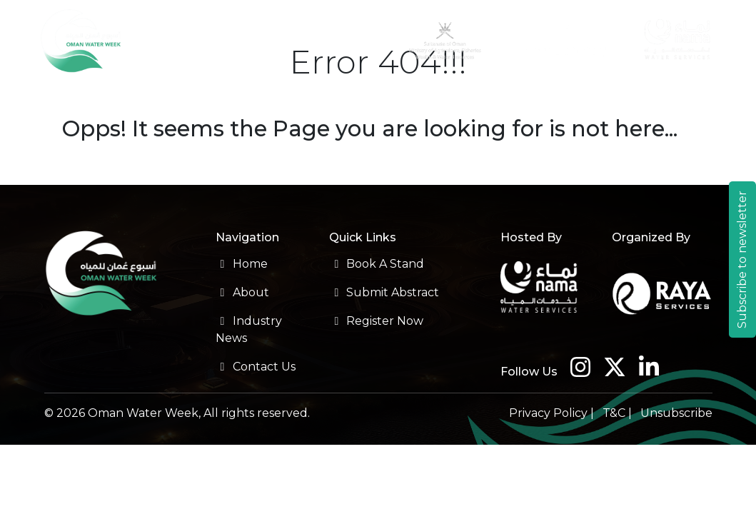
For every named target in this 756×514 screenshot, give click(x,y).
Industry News (630, 99)
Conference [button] (109, 90)
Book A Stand (376, 264)
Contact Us (691, 99)
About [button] (32, 90)
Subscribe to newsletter (742, 259)
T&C (614, 413)
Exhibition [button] (196, 90)
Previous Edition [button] (474, 90)
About (242, 292)
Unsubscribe (676, 413)
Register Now (376, 321)
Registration (283, 90)
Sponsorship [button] (367, 90)
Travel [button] (563, 90)
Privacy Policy (548, 413)
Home (242, 264)
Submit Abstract (384, 292)
